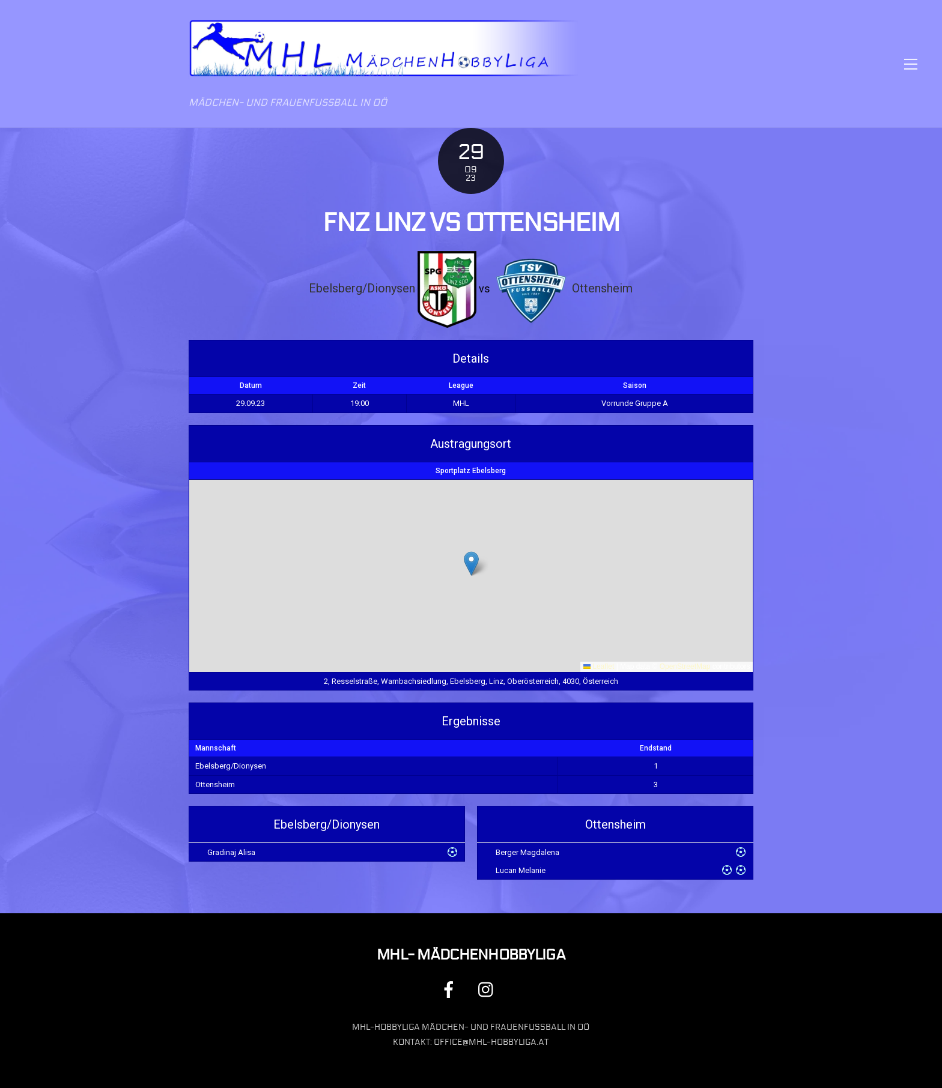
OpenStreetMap (685, 666)
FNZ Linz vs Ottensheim (471, 222)
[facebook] (450, 990)
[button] (471, 563)
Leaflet (598, 666)
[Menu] (910, 64)
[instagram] (488, 990)
